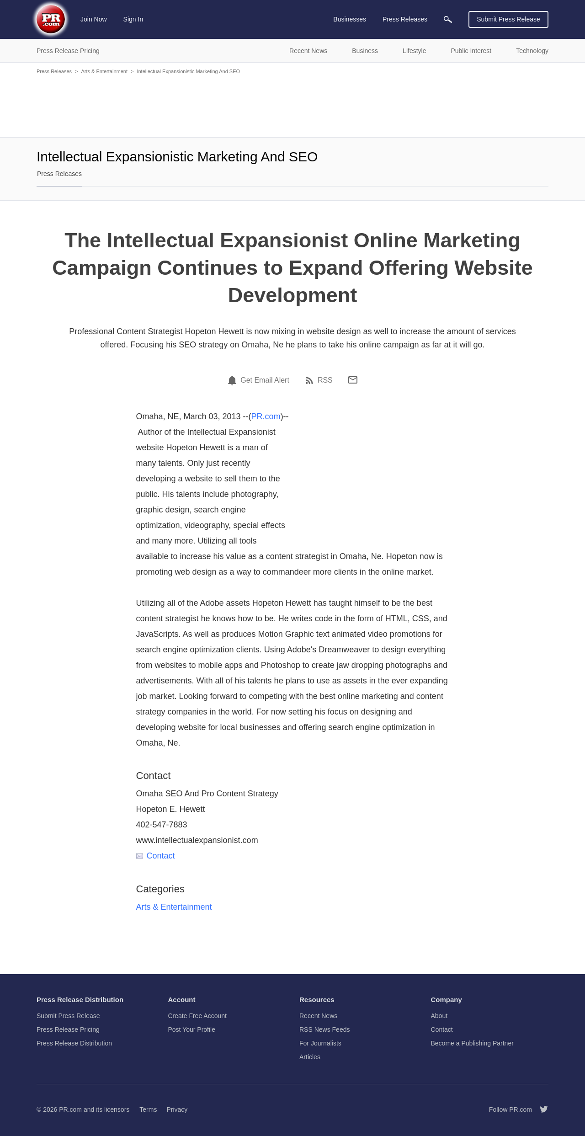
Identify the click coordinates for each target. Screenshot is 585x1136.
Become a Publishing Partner (472, 1043)
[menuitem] (448, 19)
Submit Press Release (508, 19)
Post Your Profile (192, 1029)
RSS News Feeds (324, 1029)
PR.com (266, 416)
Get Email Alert (264, 380)
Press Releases (54, 71)
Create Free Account (197, 1015)
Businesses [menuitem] (349, 19)
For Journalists (320, 1043)
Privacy (176, 1109)
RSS (325, 380)
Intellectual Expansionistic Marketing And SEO (188, 71)
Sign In (133, 19)
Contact (155, 855)
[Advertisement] (292, 105)
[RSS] (311, 380)
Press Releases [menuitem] (405, 19)
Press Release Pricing (68, 1029)
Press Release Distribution (74, 1043)
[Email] (352, 379)
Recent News (318, 1015)
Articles (309, 1057)
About (439, 1015)
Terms (148, 1109)
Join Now (93, 19)
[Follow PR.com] (540, 1109)
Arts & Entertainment (104, 71)
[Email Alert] (233, 380)
